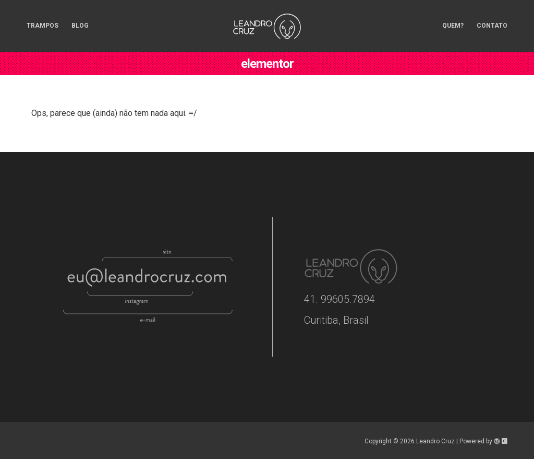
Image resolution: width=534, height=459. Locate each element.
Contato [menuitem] (492, 25)
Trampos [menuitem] (42, 25)
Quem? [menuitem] (453, 25)
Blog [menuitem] (80, 25)
